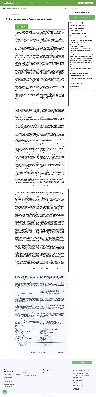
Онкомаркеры (74, 86)
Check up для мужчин (77, 25)
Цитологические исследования (80, 81)
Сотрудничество (48, 373)
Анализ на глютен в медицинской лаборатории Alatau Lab (81, 37)
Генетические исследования (79, 75)
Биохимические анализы (78, 33)
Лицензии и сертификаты (78, 23)
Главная (7, 14)
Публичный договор (76, 83)
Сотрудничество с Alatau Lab (79, 73)
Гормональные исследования (79, 89)
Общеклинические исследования (81, 78)
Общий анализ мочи (76, 30)
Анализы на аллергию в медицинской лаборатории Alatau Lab (81, 68)
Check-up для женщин (77, 28)
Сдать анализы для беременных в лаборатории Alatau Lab (81, 41)
